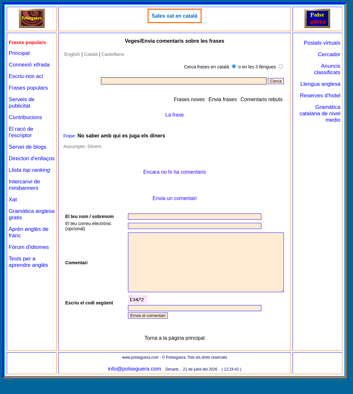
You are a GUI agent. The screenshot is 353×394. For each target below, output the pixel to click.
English (72, 54)
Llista (29, 170)
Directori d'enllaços (32, 158)
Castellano (113, 54)
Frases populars (28, 88)
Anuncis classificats (327, 69)
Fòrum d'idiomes (29, 247)
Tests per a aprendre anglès (28, 262)
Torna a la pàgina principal (175, 353)
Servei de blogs (27, 147)
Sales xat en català (174, 16)
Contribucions (25, 117)
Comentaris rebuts (261, 99)
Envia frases (222, 99)
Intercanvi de (24, 185)
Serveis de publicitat (21, 102)
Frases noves (189, 99)
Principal (19, 53)
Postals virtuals (322, 43)
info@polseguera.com (134, 384)
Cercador (329, 54)
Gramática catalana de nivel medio (319, 113)
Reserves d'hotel (320, 95)
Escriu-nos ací (26, 76)
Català (91, 54)
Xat (13, 200)
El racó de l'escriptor (21, 132)
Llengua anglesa (320, 84)
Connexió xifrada (29, 65)
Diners (94, 146)
